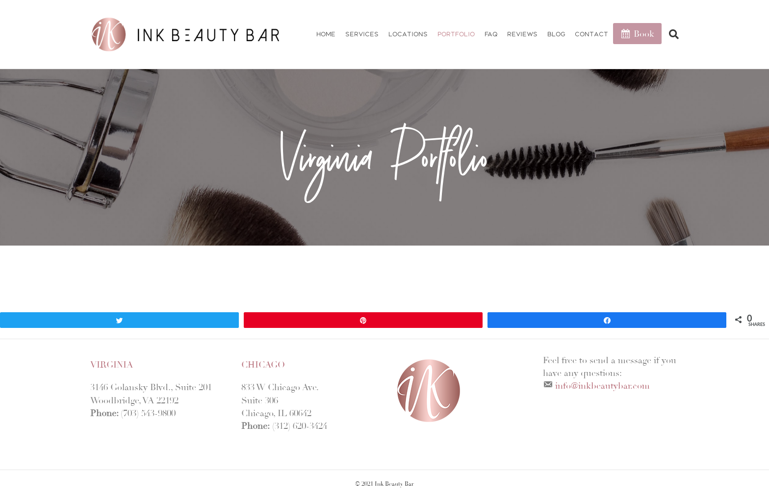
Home (325, 34)
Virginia (111, 364)
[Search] (670, 34)
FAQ (491, 34)
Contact (591, 34)
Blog (556, 34)
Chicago (263, 364)
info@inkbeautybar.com (602, 385)
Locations (408, 34)
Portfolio (456, 34)
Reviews (522, 34)
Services (362, 34)
